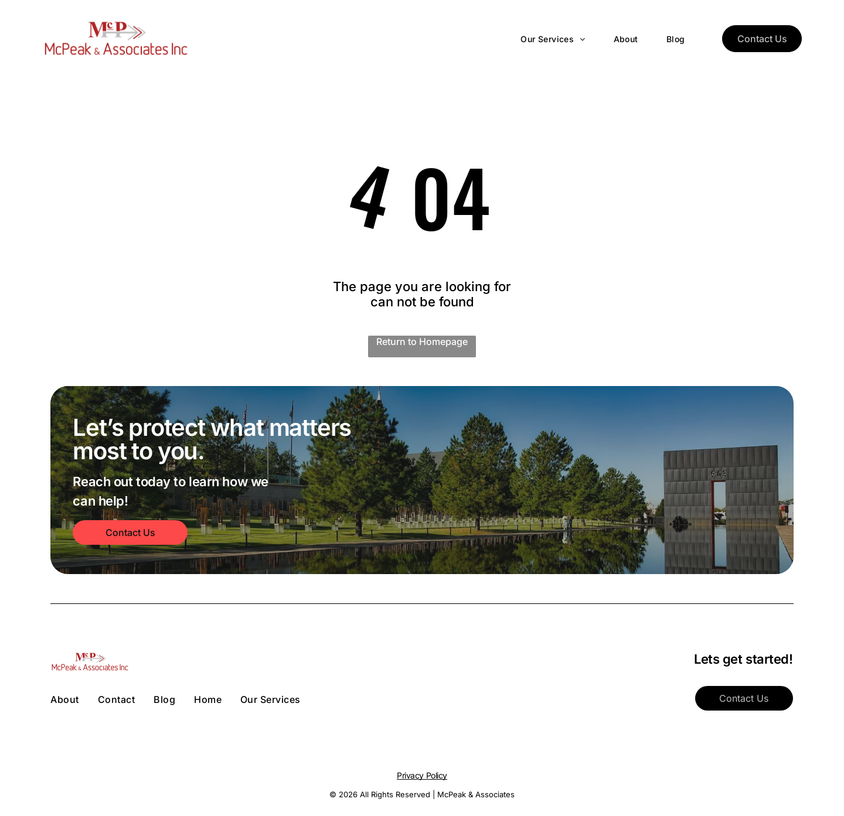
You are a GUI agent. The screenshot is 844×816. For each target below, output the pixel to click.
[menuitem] (538, 38)
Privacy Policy (422, 775)
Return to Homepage (422, 341)
